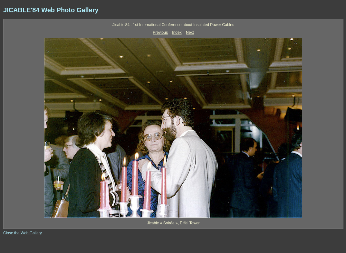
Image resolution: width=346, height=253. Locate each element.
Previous (160, 32)
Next (190, 32)
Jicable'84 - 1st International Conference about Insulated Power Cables (173, 25)
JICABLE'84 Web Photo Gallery (51, 10)
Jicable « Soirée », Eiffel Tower (173, 223)
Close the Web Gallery (22, 233)
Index (176, 32)
